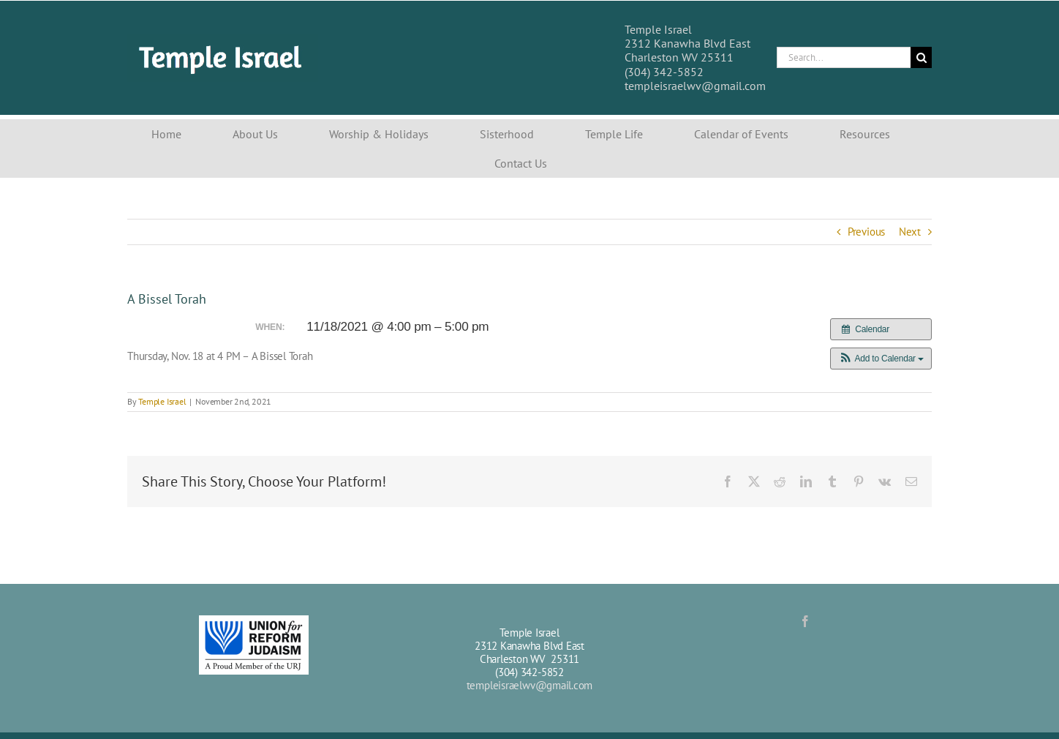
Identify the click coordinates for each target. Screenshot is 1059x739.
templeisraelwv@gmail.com (530, 685)
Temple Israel (162, 401)
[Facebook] (805, 621)
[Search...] (844, 57)
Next (910, 232)
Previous (866, 232)
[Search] (921, 57)
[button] (881, 358)
